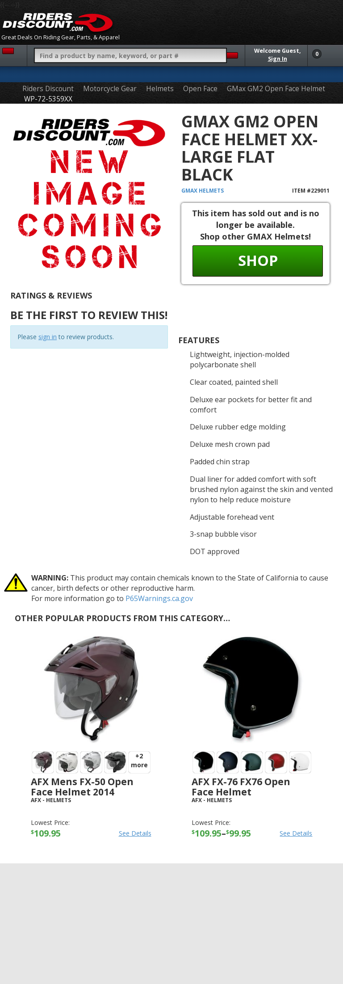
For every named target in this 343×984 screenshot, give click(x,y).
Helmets (160, 88)
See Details (135, 833)
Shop (258, 260)
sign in (47, 336)
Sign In (277, 59)
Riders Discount (48, 88)
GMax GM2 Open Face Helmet (276, 88)
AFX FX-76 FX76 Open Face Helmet (241, 786)
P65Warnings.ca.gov (159, 598)
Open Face (200, 88)
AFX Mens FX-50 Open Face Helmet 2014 (82, 786)
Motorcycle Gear (110, 88)
